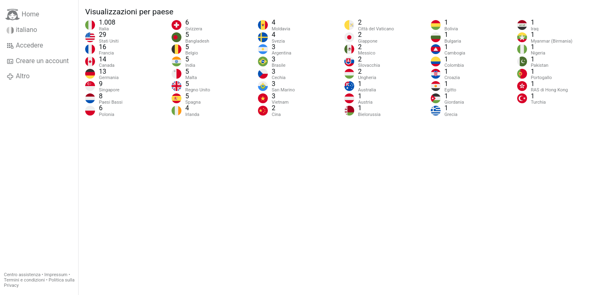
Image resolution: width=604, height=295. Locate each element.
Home (22, 14)
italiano (22, 30)
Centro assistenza (22, 274)
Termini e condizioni (24, 280)
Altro (18, 76)
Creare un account (38, 61)
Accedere (25, 45)
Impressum (55, 274)
